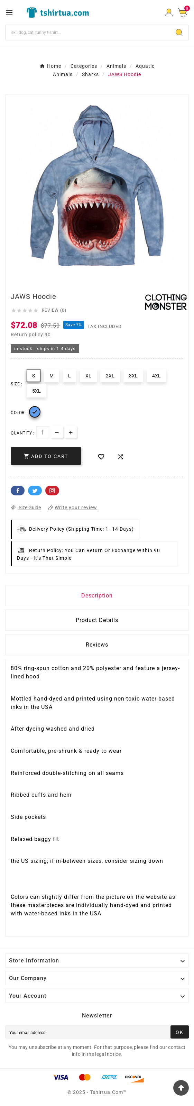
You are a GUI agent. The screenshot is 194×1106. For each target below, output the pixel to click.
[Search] (88, 32)
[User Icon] (169, 13)
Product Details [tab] (97, 620)
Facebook (18, 490)
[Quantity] (42, 432)
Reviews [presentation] (97, 644)
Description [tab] (97, 595)
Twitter (35, 490)
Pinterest (52, 490)
